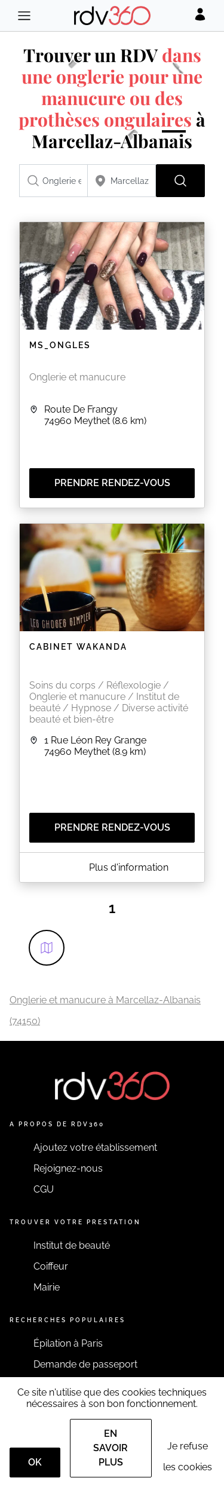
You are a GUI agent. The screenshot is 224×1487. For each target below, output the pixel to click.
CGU (43, 1189)
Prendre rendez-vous (112, 483)
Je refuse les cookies (187, 1456)
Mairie (46, 1287)
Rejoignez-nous (68, 1168)
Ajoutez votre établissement (95, 1147)
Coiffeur (50, 1266)
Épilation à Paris (68, 1343)
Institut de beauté (71, 1245)
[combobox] (53, 180)
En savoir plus (110, 1448)
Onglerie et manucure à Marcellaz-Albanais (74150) (105, 1010)
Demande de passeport (85, 1364)
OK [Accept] (35, 1462)
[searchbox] (53, 180)
